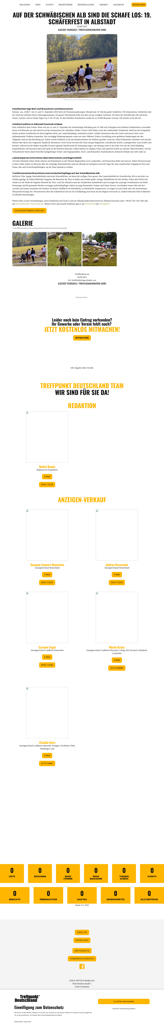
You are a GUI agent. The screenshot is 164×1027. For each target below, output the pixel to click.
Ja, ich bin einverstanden (124, 1001)
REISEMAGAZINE (86, 5)
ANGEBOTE (118, 5)
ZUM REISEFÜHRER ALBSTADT (29, 211)
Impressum (27, 1022)
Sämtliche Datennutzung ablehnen (123, 1009)
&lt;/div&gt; (82, 608)
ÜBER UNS (82, 932)
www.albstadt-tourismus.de (29, 203)
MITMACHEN (139, 5)
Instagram (104, 203)
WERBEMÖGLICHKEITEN (82, 959)
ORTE (38, 5)
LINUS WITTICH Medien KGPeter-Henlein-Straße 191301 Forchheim (82, 983)
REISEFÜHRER (66, 5)
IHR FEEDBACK (82, 951)
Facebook (90, 203)
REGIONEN (25, 5)
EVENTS (49, 5)
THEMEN (103, 5)
